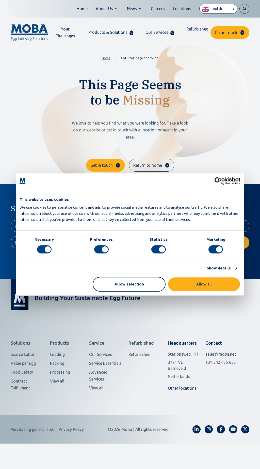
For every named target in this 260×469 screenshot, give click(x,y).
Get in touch (226, 32)
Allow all (204, 284)
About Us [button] (104, 8)
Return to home (147, 165)
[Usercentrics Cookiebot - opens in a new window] (218, 181)
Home (82, 8)
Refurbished (197, 29)
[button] (110, 32)
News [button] (132, 8)
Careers (158, 8)
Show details (219, 268)
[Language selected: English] (218, 9)
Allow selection (129, 284)
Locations (182, 8)
